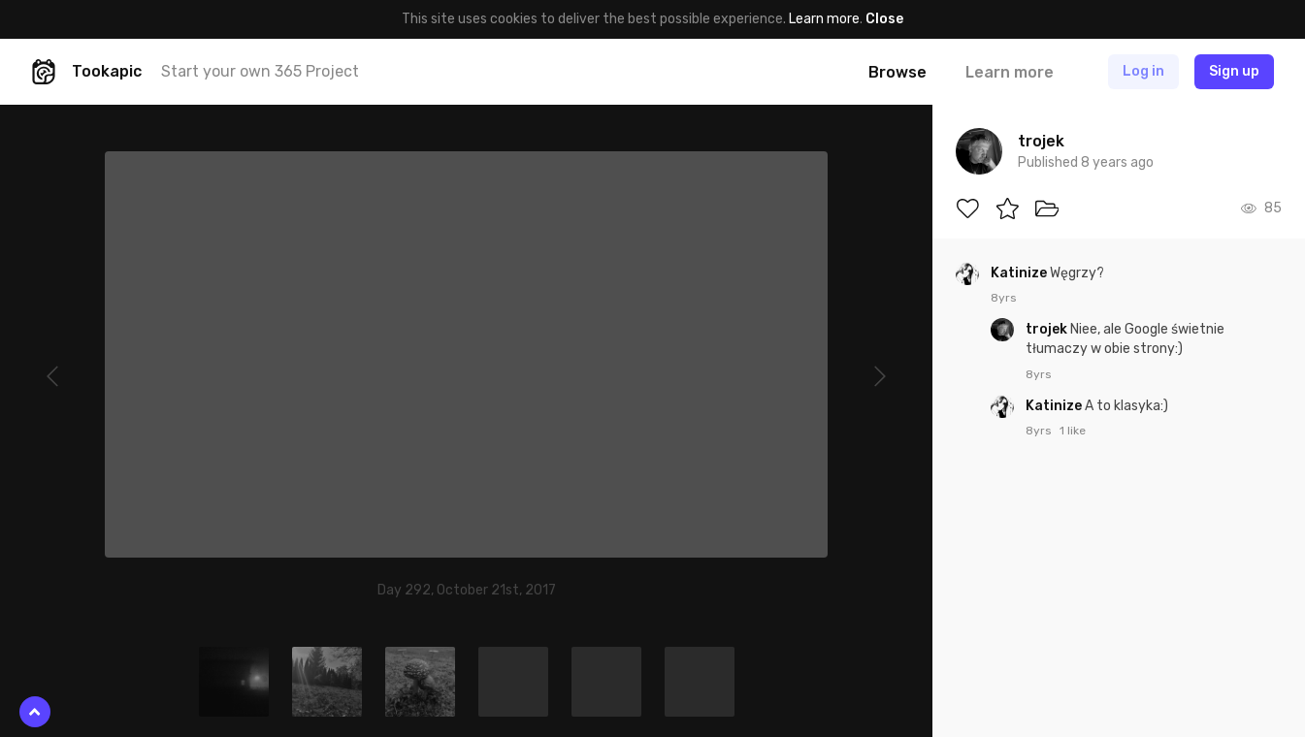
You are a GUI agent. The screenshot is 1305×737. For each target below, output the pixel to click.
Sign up (1234, 71)
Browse (897, 72)
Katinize (1020, 273)
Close (884, 19)
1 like (1073, 430)
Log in (1143, 71)
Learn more (824, 19)
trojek (1048, 329)
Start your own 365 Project (260, 71)
